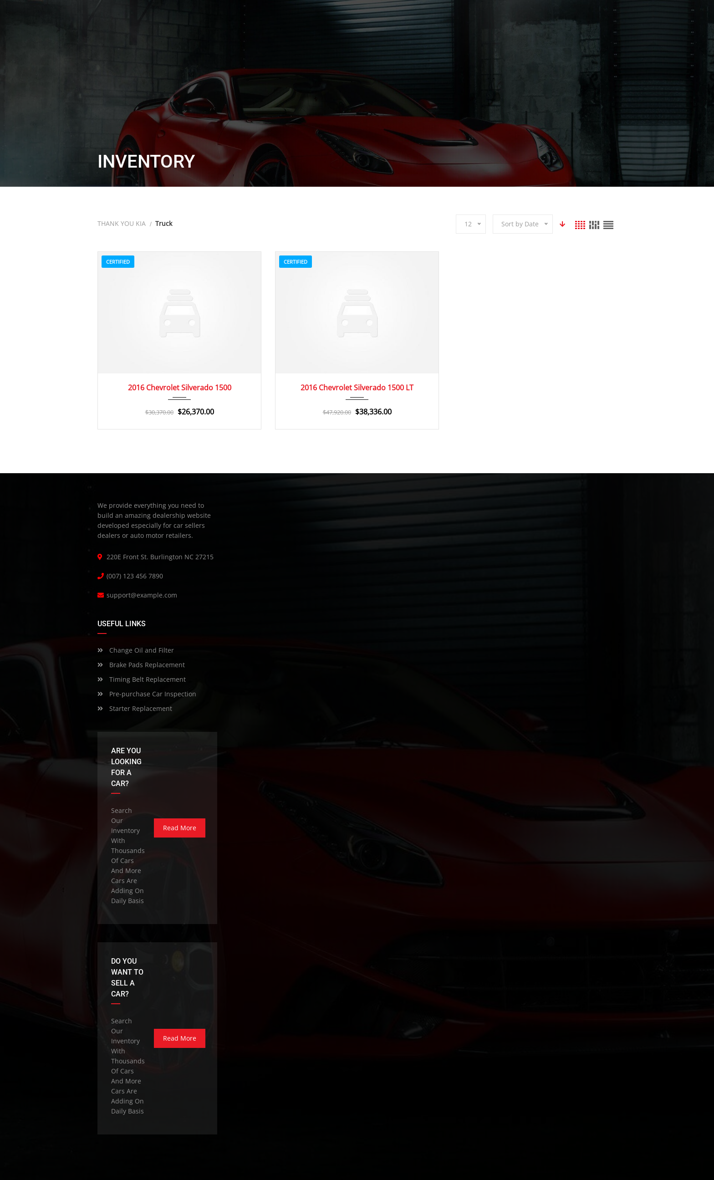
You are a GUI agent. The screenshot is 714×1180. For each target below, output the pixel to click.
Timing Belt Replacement (141, 679)
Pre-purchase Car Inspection (146, 694)
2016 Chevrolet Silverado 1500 (179, 388)
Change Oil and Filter (135, 650)
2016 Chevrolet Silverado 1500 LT (357, 388)
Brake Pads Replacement (141, 664)
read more (179, 827)
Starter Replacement (134, 708)
